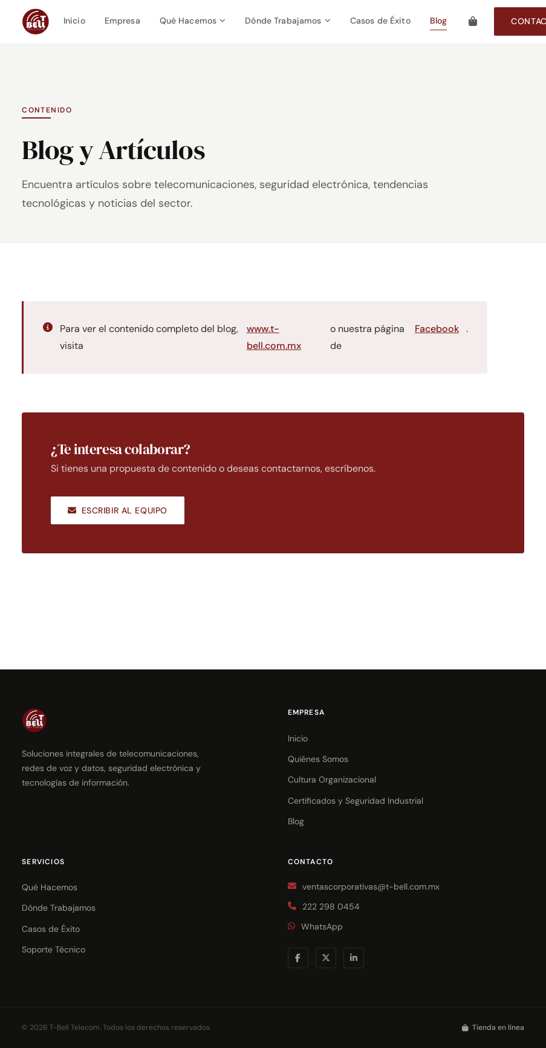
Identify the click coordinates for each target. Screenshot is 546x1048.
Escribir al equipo (117, 510)
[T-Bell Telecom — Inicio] (35, 21)
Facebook (437, 328)
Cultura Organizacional (332, 779)
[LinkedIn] (353, 958)
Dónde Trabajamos (287, 20)
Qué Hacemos (193, 20)
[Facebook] (298, 958)
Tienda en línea (493, 1027)
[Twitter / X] (326, 958)
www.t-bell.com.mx (274, 337)
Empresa (122, 20)
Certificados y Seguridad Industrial (355, 800)
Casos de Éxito (380, 20)
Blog (438, 20)
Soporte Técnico (53, 949)
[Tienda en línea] (472, 21)
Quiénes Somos (318, 758)
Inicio (74, 20)
